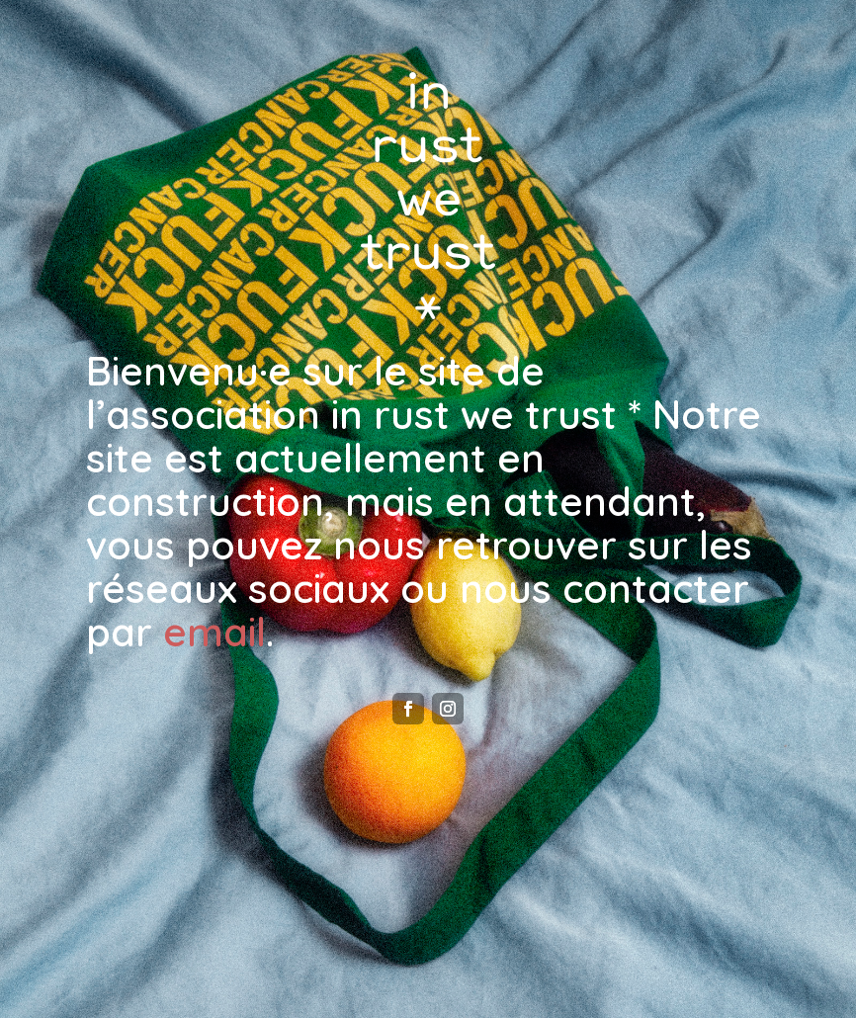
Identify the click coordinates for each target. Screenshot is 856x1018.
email (214, 631)
